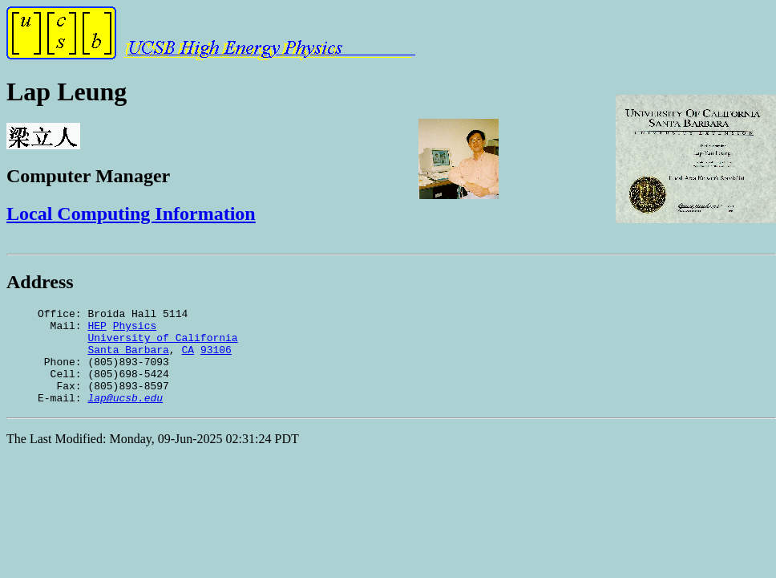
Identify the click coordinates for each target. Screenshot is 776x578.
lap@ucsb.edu (125, 416)
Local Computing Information (131, 213)
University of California (162, 344)
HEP (96, 330)
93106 (216, 359)
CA (187, 359)
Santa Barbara (127, 359)
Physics (135, 330)
